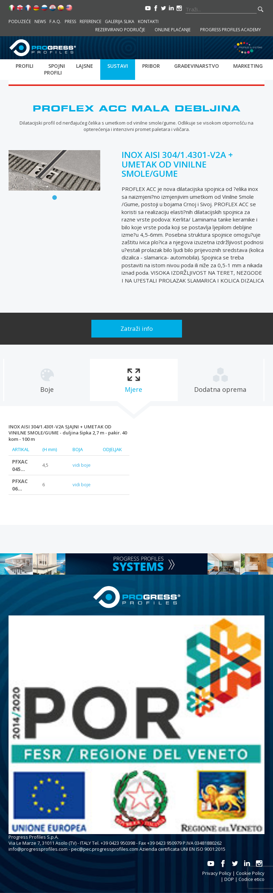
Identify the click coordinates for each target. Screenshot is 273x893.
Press (70, 21)
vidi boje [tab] (82, 465)
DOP (229, 879)
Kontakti (148, 21)
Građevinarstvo (196, 65)
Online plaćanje (173, 30)
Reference (90, 21)
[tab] (46, 380)
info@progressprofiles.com (38, 849)
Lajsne (84, 65)
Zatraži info (137, 328)
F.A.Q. (55, 21)
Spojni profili (54, 69)
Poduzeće (20, 21)
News (40, 21)
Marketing (248, 65)
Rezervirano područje (120, 30)
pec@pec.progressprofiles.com (104, 849)
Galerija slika (119, 21)
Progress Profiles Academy (230, 30)
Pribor (151, 65)
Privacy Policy (216, 873)
